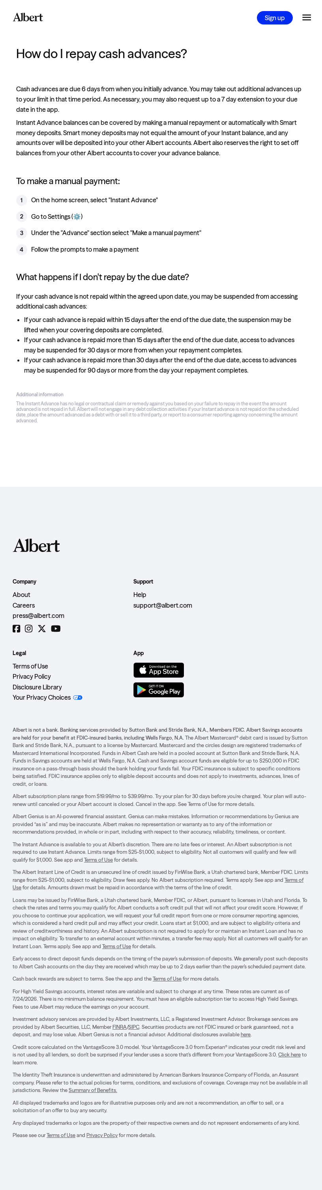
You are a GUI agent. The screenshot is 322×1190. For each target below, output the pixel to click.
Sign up (275, 18)
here (246, 1034)
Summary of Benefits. (93, 1090)
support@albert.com (162, 605)
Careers (24, 605)
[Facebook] (16, 629)
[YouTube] (56, 629)
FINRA (119, 1027)
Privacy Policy (32, 676)
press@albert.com (38, 615)
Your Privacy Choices (42, 697)
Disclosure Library (37, 687)
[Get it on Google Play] (158, 689)
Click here (289, 1054)
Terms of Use (30, 666)
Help (139, 594)
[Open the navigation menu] (306, 17)
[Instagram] (28, 629)
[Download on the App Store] (158, 670)
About (21, 594)
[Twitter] (41, 629)
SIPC (133, 1027)
